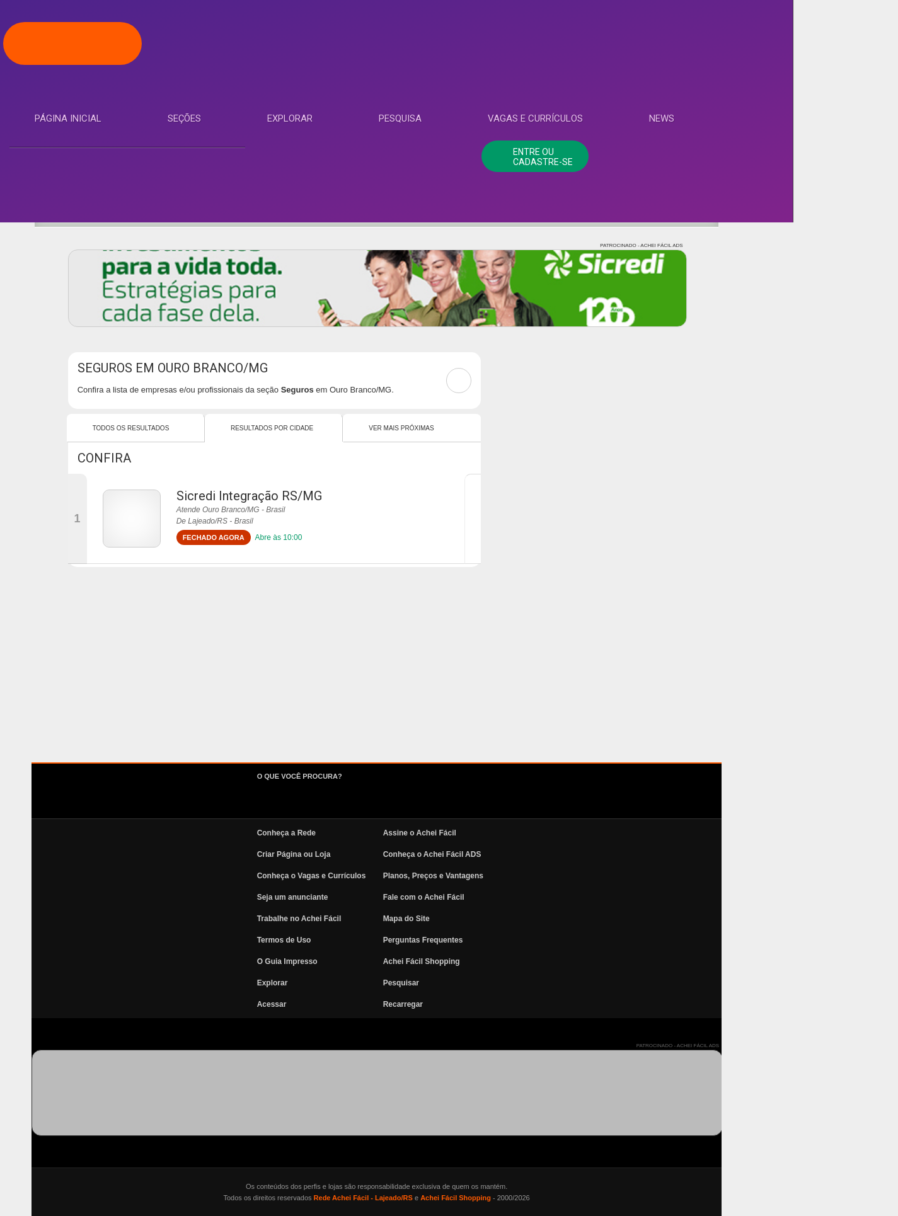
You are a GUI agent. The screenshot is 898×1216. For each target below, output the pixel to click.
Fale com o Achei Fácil (600, 897)
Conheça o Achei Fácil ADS (609, 854)
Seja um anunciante (469, 897)
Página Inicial (83, 134)
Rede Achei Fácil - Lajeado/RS (539, 1198)
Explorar (73, 209)
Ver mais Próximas (577, 428)
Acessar (448, 1004)
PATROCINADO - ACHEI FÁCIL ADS (817, 245)
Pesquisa (71, 247)
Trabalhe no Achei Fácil (476, 918)
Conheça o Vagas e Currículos (488, 875)
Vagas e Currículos (98, 285)
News (63, 323)
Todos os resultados (307, 428)
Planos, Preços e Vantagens (610, 875)
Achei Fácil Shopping (598, 961)
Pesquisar (578, 982)
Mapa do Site (583, 918)
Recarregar (579, 1004)
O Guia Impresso (464, 961)
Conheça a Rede (463, 833)
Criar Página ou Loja (470, 854)
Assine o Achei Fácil (596, 833)
